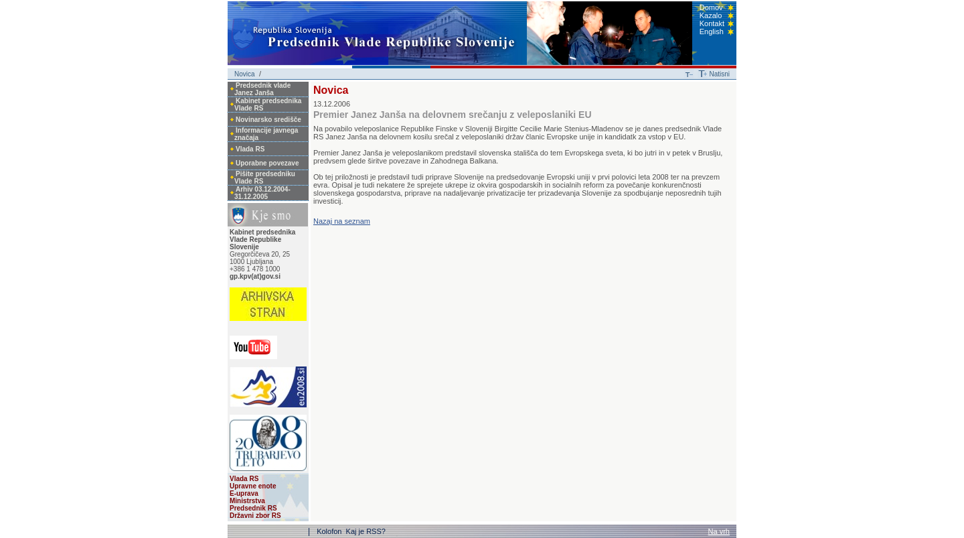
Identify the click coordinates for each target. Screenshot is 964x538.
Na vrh (719, 531)
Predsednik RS (253, 508)
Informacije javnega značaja (266, 134)
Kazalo (711, 15)
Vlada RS (250, 149)
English (712, 31)
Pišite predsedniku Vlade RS (264, 177)
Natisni (719, 74)
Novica (244, 74)
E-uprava (244, 493)
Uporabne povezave (267, 163)
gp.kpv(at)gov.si (255, 276)
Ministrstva (247, 501)
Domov (711, 7)
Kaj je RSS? (366, 531)
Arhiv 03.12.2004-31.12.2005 (262, 193)
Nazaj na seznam (341, 221)
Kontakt (712, 23)
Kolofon (330, 531)
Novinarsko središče (268, 119)
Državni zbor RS (255, 515)
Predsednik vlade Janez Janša (262, 89)
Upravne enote (253, 486)
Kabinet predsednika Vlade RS (267, 104)
